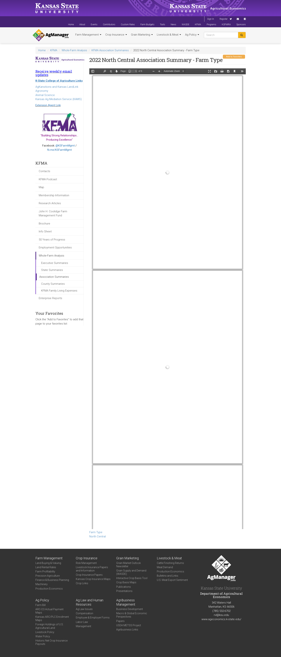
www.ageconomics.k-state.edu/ (221, 619)
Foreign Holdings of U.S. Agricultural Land (49, 626)
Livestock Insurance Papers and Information (92, 569)
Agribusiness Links (127, 629)
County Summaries (53, 283)
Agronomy (41, 91)
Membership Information (54, 195)
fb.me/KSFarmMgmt (59, 149)
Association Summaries (54, 276)
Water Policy (42, 636)
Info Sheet (45, 231)
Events (94, 24)
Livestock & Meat (169, 34)
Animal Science (45, 95)
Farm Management (88, 34)
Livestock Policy (44, 632)
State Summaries (52, 270)
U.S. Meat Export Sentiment (172, 579)
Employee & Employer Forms (93, 617)
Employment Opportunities (55, 247)
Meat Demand (165, 567)
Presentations (124, 591)
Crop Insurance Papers (89, 574)
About (82, 24)
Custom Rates (128, 24)
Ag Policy (192, 34)
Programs (211, 24)
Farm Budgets (147, 24)
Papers (120, 621)
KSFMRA (226, 24)
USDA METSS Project (128, 625)
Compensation (84, 613)
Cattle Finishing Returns (170, 563)
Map (41, 187)
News (173, 24)
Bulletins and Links (167, 575)
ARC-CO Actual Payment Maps (49, 611)
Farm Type (95, 532)
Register (223, 19)
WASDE (185, 24)
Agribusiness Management (125, 602)
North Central (97, 536)
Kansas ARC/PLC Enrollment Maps (52, 618)
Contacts (44, 171)
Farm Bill (40, 605)
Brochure (44, 223)
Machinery (41, 584)
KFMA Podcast (48, 179)
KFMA (198, 24)
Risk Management (86, 563)
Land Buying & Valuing (48, 563)
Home (71, 24)
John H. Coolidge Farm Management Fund (53, 213)
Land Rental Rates (45, 567)
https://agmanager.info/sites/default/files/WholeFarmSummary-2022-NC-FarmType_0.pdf (167, 298)
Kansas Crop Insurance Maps (93, 579)
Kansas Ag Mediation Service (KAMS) (58, 99)
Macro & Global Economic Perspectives (131, 615)
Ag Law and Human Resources (89, 602)
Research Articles (50, 203)
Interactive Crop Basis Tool (131, 578)
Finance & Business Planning (52, 579)
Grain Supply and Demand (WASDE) (131, 572)
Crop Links (82, 583)
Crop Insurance (116, 34)
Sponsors (241, 24)
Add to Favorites (234, 56)
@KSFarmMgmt (65, 145)
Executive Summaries (54, 263)
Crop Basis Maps (126, 582)
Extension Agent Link (48, 105)
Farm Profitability (45, 571)
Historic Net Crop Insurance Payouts (51, 642)
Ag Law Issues (84, 609)
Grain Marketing (142, 34)
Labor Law (82, 622)
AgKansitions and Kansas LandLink (56, 86)
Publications (123, 586)
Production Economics (49, 588)
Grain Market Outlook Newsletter (128, 565)
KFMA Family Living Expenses (59, 290)
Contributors (109, 24)
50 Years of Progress (52, 239)
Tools (162, 24)
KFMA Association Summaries (110, 50)
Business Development (129, 609)
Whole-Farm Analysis (74, 50)
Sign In (210, 19)
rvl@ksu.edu (221, 615)
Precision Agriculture (47, 575)
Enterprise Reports (50, 298)
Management (83, 626)
